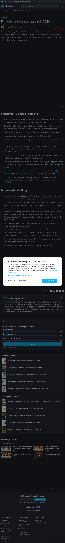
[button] (32, 275)
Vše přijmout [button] (49, 280)
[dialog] (32, 271)
